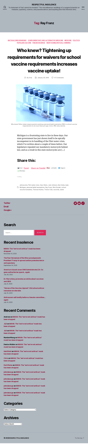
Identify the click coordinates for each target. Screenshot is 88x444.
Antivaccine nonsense (16, 41)
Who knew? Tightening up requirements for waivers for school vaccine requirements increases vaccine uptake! (44, 61)
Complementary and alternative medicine (45, 41)
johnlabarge (8, 373)
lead (67, 186)
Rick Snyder (57, 188)
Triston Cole (49, 190)
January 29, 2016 (43, 78)
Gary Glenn (44, 186)
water (62, 190)
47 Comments (59, 78)
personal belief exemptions (36, 188)
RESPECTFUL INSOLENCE (44, 5)
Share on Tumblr (39, 169)
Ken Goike (61, 186)
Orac (30, 78)
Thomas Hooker (38, 190)
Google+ (8, 210)
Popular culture (23, 43)
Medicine (68, 41)
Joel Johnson (52, 186)
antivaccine (24, 186)
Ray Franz (49, 188)
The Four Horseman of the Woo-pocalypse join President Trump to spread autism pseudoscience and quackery (24, 261)
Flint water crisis (33, 186)
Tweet (26, 169)
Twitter (7, 203)
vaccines (57, 190)
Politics (77, 41)
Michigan (23, 188)
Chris (6, 359)
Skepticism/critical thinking (59, 43)
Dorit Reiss (8, 366)
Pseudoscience (39, 43)
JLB (5, 324)
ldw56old (7, 352)
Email (6, 207)
